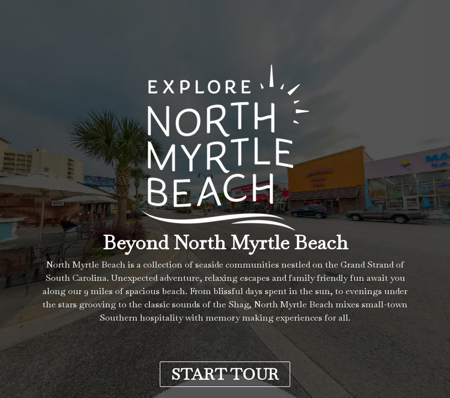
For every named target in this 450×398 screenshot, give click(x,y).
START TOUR (225, 374)
